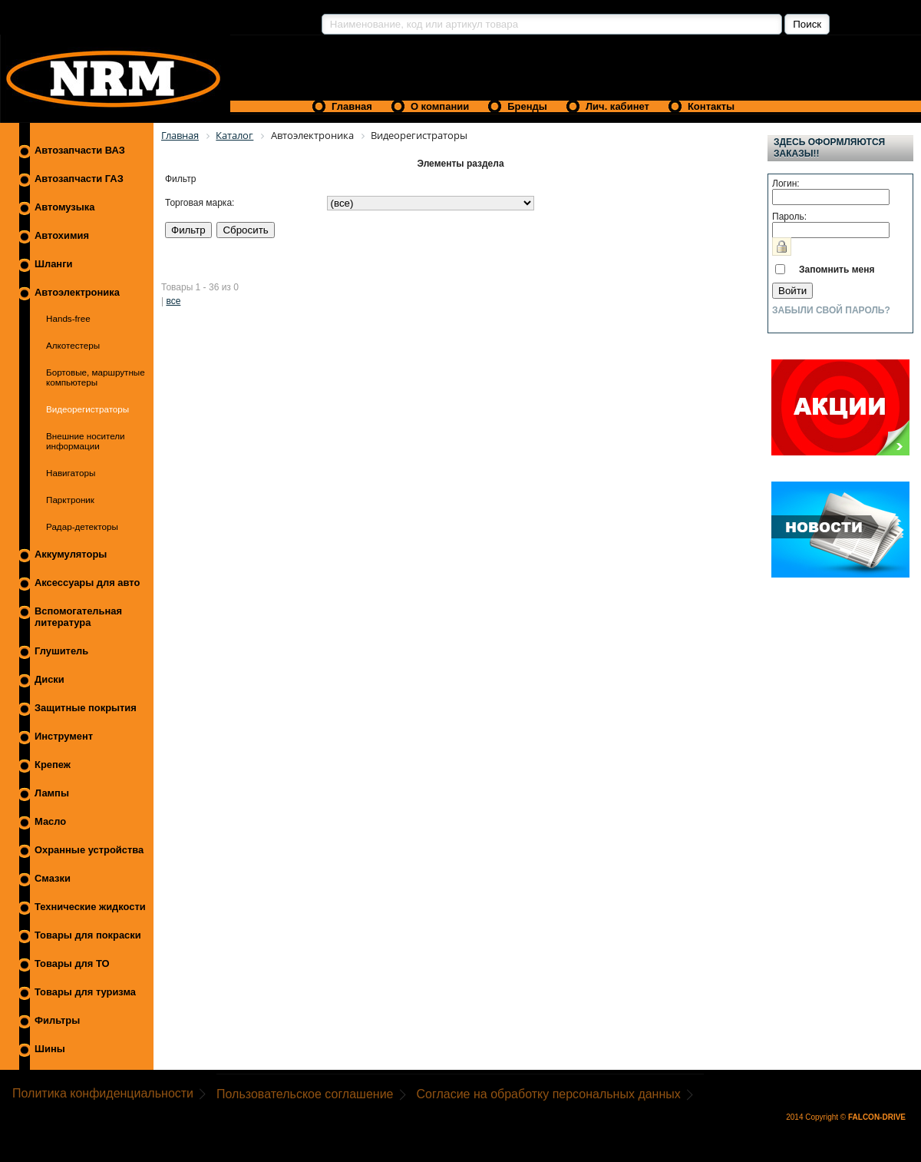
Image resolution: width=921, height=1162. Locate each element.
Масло (50, 821)
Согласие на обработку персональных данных (549, 1094)
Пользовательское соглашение (304, 1094)
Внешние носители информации (85, 441)
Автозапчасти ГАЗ (79, 178)
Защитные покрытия (86, 707)
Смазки (53, 878)
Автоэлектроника (77, 292)
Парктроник (70, 500)
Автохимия (62, 235)
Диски (49, 679)
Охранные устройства (89, 850)
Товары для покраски (88, 935)
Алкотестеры (73, 345)
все (173, 301)
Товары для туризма (85, 992)
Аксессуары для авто (87, 582)
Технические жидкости (90, 906)
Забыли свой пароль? (831, 310)
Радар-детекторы (82, 526)
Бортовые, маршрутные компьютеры (95, 377)
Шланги (53, 264)
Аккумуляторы (71, 554)
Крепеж (53, 764)
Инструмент (64, 736)
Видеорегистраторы (87, 409)
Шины (50, 1048)
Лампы (52, 793)
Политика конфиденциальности (102, 1093)
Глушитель (61, 651)
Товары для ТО (72, 963)
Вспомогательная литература (78, 616)
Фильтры (57, 1020)
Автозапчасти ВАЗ (80, 150)
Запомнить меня (837, 269)
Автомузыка (64, 207)
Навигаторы (70, 473)
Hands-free (68, 318)
